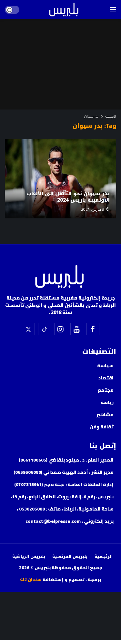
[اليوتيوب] (76, 329)
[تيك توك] (44, 329)
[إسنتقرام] (60, 329)
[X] (28, 329)
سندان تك (31, 579)
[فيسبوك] (92, 329)
